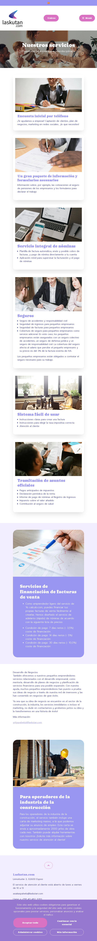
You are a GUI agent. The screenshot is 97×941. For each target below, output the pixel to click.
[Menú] (87, 18)
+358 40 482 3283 (32, 899)
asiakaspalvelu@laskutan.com (28, 893)
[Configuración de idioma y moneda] (48, 3)
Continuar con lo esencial (67, 923)
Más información (67, 932)
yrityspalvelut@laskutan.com (27, 722)
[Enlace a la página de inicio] (12, 18)
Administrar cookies (30, 932)
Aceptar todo (30, 922)
